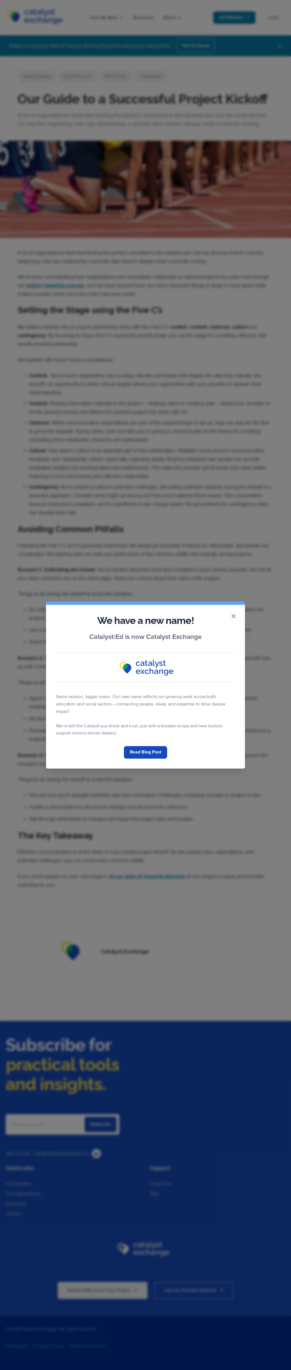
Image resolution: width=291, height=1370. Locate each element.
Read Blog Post (145, 752)
